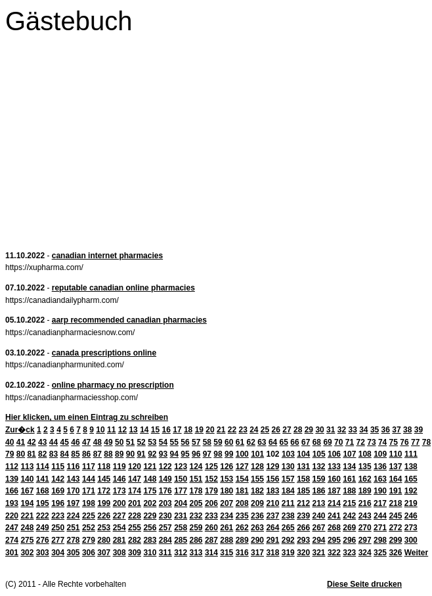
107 (349, 454)
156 (272, 479)
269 (349, 527)
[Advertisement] (218, 146)
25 (265, 429)
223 (57, 515)
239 (303, 515)
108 (365, 454)
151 (196, 479)
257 (165, 527)
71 (349, 442)
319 (288, 552)
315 (226, 552)
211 (288, 503)
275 (26, 540)
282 (134, 540)
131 (303, 466)
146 (119, 479)
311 (165, 552)
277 (57, 540)
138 (411, 466)
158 (303, 479)
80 (20, 454)
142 (57, 479)
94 (174, 454)
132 (319, 466)
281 (119, 540)
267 (319, 527)
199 (103, 503)
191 (395, 490)
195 (42, 503)
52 (141, 442)
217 (380, 503)
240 (319, 515)
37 (396, 429)
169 (57, 490)
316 (242, 552)
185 (303, 490)
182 (257, 490)
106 (334, 454)
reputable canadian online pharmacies (123, 287)
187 (334, 490)
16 (166, 429)
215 (349, 503)
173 (119, 490)
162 (365, 479)
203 (165, 503)
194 (26, 503)
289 (242, 540)
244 (380, 515)
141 (42, 479)
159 (319, 479)
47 (86, 442)
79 (9, 454)
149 (165, 479)
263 (257, 527)
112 (11, 466)
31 (330, 429)
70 (338, 442)
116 (73, 466)
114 (42, 466)
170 (73, 490)
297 (365, 540)
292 (288, 540)
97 (207, 454)
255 (134, 527)
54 (163, 442)
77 (415, 442)
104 (303, 454)
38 (407, 429)
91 (141, 454)
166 (11, 490)
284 (165, 540)
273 (411, 527)
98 (217, 454)
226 (103, 515)
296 (349, 540)
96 (196, 454)
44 (53, 442)
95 (185, 454)
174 (134, 490)
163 (380, 479)
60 (229, 442)
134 (349, 466)
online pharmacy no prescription (113, 385)
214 (334, 503)
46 (75, 442)
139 (11, 479)
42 (31, 442)
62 (250, 442)
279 (88, 540)
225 (88, 515)
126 (226, 466)
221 (26, 515)
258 (180, 527)
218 (395, 503)
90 (130, 454)
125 (211, 466)
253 (103, 527)
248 (26, 527)
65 (284, 442)
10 (100, 429)
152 (211, 479)
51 (130, 442)
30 (319, 429)
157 (288, 479)
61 (240, 442)
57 (196, 442)
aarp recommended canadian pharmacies (129, 320)
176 (165, 490)
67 (305, 442)
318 (272, 552)
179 (211, 490)
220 (11, 515)
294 (319, 540)
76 (404, 442)
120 (134, 466)
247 (11, 527)
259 (196, 527)
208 (242, 503)
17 (177, 429)
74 (382, 442)
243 (365, 515)
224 (73, 515)
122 (165, 466)
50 (119, 442)
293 (303, 540)
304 (57, 552)
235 (242, 515)
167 (26, 490)
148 (149, 479)
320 (303, 552)
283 (149, 540)
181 (242, 490)
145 (103, 479)
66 (294, 442)
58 (207, 442)
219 (411, 503)
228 (134, 515)
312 (180, 552)
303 (42, 552)
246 (411, 515)
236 (257, 515)
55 (174, 442)
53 (152, 442)
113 (26, 466)
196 (57, 503)
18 (188, 429)
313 (196, 552)
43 (42, 442)
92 (152, 454)
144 (88, 479)
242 (349, 515)
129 (272, 466)
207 (226, 503)
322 (334, 552)
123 (180, 466)
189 (365, 490)
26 (276, 429)
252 (88, 527)
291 (272, 540)
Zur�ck (20, 429)
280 (103, 540)
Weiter (416, 552)
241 (334, 515)
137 (395, 466)
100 (242, 454)
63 (261, 442)
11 (111, 429)
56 (185, 442)
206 (211, 503)
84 (64, 454)
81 (31, 454)
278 (73, 540)
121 (149, 466)
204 (180, 503)
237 (272, 515)
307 (103, 552)
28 (297, 429)
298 (380, 540)
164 (395, 479)
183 (272, 490)
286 (196, 540)
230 (165, 515)
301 (11, 552)
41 (20, 442)
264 (272, 527)
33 (352, 429)
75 (393, 442)
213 (319, 503)
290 (257, 540)
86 (86, 454)
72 (360, 442)
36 (385, 429)
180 (226, 490)
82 (42, 454)
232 (196, 515)
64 (273, 442)
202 (149, 503)
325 (380, 552)
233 (211, 515)
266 (303, 527)
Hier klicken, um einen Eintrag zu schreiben (86, 417)
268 (334, 527)
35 (374, 429)
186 (319, 490)
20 (209, 429)
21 (221, 429)
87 (97, 454)
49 (108, 442)
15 (155, 429)
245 (395, 515)
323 (349, 552)
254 (119, 527)
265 (288, 527)
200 (119, 503)
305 (73, 552)
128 (257, 466)
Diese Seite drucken (364, 584)
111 (411, 454)
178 (196, 490)
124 (196, 466)
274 (11, 540)
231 (180, 515)
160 (334, 479)
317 (257, 552)
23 (242, 429)
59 (217, 442)
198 (88, 503)
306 (88, 552)
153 (226, 479)
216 (365, 503)
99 (229, 454)
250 (57, 527)
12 (122, 429)
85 (75, 454)
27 (286, 429)
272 (395, 527)
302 (26, 552)
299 (395, 540)
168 (42, 490)
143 (73, 479)
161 (349, 479)
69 (327, 442)
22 (232, 429)
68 (317, 442)
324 (365, 552)
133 (334, 466)
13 (133, 429)
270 (365, 527)
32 (341, 429)
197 (73, 503)
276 (42, 540)
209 (257, 503)
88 (108, 454)
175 (149, 490)
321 (319, 552)
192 (411, 490)
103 (288, 454)
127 (242, 466)
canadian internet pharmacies (107, 255)
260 (211, 527)
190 (380, 490)
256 (149, 527)
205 (196, 503)
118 (103, 466)
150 (180, 479)
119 (119, 466)
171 (88, 490)
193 (11, 503)
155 (257, 479)
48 (97, 442)
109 (380, 454)
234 (226, 515)
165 (411, 479)
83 (53, 454)
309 (134, 552)
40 (9, 442)
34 (363, 429)
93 (163, 454)
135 (365, 466)
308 (119, 552)
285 (180, 540)
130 (288, 466)
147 (134, 479)
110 (395, 454)
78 (426, 442)
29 (309, 429)
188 (349, 490)
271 (380, 527)
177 (180, 490)
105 (319, 454)
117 (88, 466)
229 (149, 515)
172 (103, 490)
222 (42, 515)
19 (199, 429)
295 (334, 540)
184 (288, 490)
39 (418, 429)
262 (242, 527)
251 (73, 527)
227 (119, 515)
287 (211, 540)
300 (411, 540)
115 (57, 466)
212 (303, 503)
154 (242, 479)
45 (64, 442)
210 (272, 503)
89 (119, 454)
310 (149, 552)
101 (257, 454)
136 (380, 466)
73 (371, 442)
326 (395, 552)
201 (134, 503)
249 (42, 527)
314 (211, 552)
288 (226, 540)
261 (226, 527)
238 (288, 515)
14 (144, 429)
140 (26, 479)
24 (253, 429)
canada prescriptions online (104, 352)
